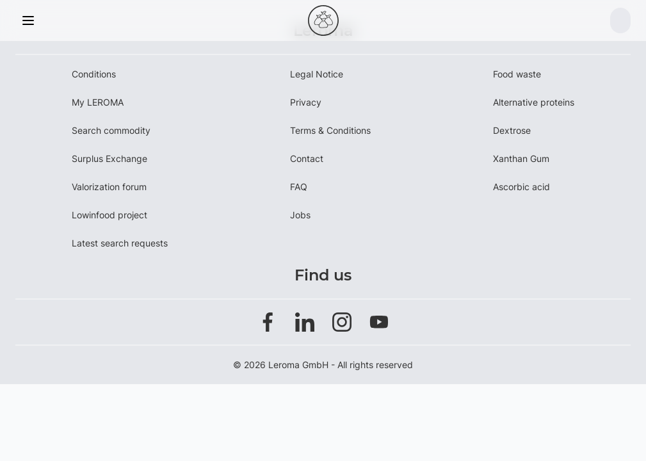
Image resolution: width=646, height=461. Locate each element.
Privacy (305, 102)
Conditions (94, 74)
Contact (306, 158)
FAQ (298, 186)
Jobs (300, 214)
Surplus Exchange (109, 158)
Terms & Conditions (330, 130)
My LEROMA (98, 102)
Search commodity (111, 130)
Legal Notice (316, 74)
